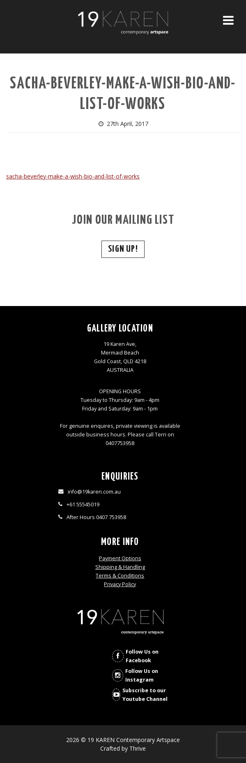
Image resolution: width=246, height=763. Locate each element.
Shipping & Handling (120, 567)
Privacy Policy (120, 584)
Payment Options (120, 558)
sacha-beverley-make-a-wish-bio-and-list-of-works (73, 176)
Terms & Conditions (120, 575)
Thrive (137, 748)
